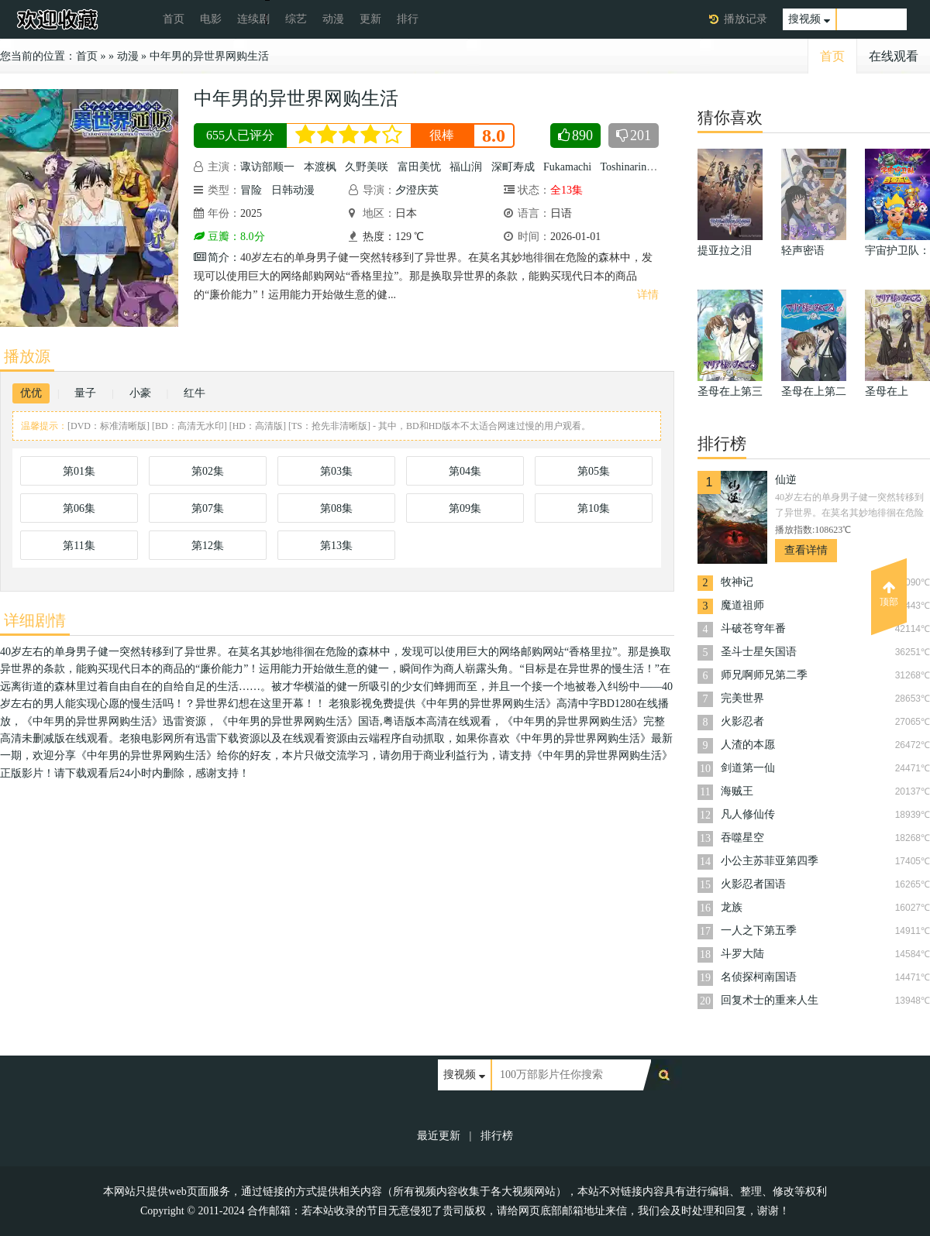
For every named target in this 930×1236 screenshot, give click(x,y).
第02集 (207, 471)
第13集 (336, 545)
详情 (648, 294)
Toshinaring (626, 167)
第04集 (465, 471)
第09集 (465, 508)
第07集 (207, 508)
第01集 (79, 471)
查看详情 (806, 550)
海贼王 (737, 791)
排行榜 (496, 1136)
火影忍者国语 (753, 884)
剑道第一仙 (748, 768)
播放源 (27, 356)
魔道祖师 (742, 605)
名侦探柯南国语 (759, 977)
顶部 (889, 594)
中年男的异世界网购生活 (209, 56)
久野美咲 (366, 167)
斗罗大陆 (742, 954)
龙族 (731, 907)
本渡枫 (320, 167)
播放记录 (745, 19)
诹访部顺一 (267, 167)
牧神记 (737, 582)
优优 (31, 393)
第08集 (336, 508)
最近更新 (438, 1136)
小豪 (140, 393)
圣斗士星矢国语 (759, 651)
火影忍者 (742, 721)
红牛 (194, 393)
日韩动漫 (293, 190)
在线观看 (893, 56)
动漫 (333, 19)
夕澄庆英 (417, 190)
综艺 (296, 19)
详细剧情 (35, 620)
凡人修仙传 (748, 814)
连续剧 (253, 19)
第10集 (593, 508)
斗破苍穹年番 (753, 628)
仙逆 (786, 480)
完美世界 (742, 698)
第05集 (593, 471)
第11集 (79, 545)
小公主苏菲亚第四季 (769, 861)
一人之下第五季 (759, 930)
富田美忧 (419, 167)
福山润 (466, 167)
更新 (370, 19)
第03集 (336, 471)
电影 (211, 19)
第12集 (207, 545)
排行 (407, 19)
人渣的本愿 (748, 744)
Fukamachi (567, 167)
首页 (173, 19)
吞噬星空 (742, 837)
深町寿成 (513, 167)
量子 (85, 393)
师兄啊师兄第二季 (764, 675)
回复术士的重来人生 (769, 1000)
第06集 (79, 508)
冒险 (251, 190)
